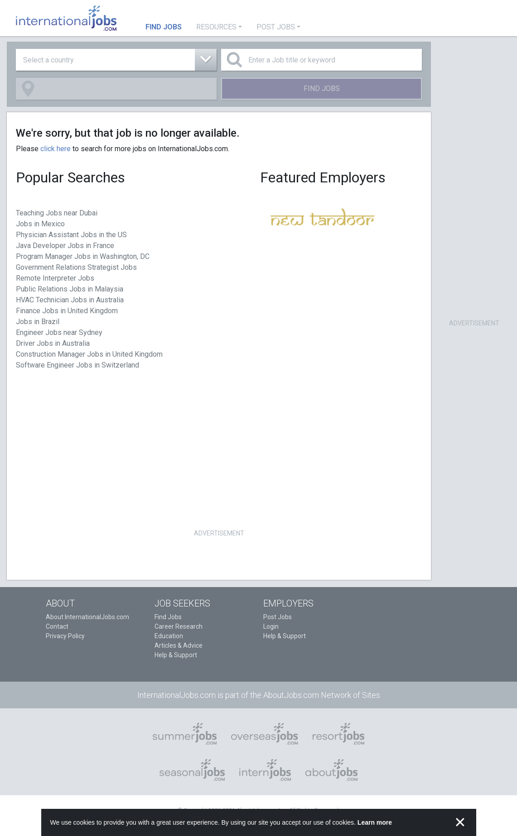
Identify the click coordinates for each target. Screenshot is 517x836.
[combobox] (116, 60)
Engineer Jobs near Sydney (59, 332)
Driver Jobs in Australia (53, 343)
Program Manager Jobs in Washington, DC (83, 256)
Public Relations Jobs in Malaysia (69, 289)
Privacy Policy (65, 636)
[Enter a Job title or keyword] (321, 60)
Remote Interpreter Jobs (55, 278)
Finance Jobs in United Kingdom (67, 310)
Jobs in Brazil (37, 321)
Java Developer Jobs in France (65, 245)
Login (271, 626)
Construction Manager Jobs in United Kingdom (89, 354)
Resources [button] (216, 27)
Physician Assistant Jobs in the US (71, 234)
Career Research (179, 626)
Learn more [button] (375, 822)
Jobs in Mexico (40, 224)
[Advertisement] (219, 463)
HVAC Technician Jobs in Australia (70, 300)
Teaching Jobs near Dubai (56, 213)
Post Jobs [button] (275, 27)
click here (55, 148)
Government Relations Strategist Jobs (76, 267)
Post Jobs (277, 617)
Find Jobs (322, 88)
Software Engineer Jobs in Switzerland (77, 365)
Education (169, 636)
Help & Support (176, 655)
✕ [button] (460, 822)
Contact (57, 626)
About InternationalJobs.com (87, 617)
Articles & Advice (179, 645)
